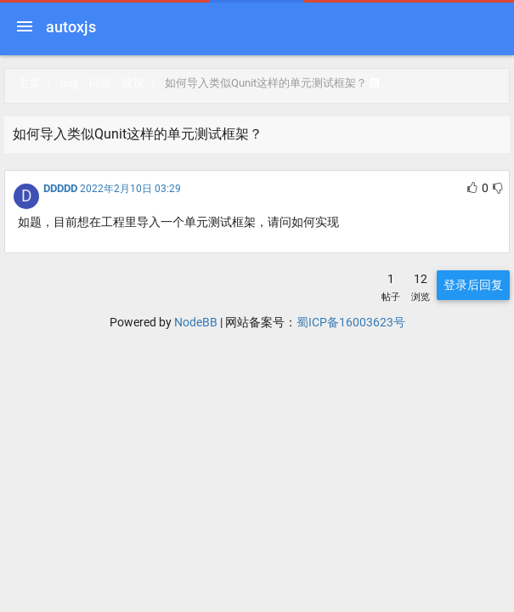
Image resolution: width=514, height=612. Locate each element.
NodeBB (195, 322)
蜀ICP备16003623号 (351, 322)
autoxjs (71, 27)
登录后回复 (473, 285)
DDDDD (60, 188)
